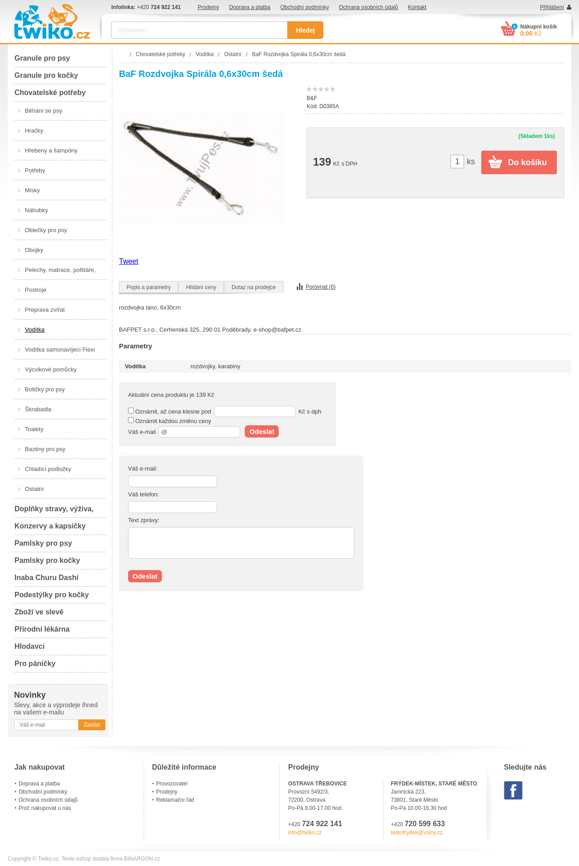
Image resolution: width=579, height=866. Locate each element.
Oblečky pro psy (46, 230)
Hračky (34, 130)
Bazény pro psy (45, 449)
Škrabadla (38, 409)
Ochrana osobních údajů (368, 7)
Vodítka (34, 329)
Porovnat (321, 287)
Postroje (36, 289)
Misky (32, 190)
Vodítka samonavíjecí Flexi (60, 349)
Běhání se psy (43, 110)
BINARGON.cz (142, 859)
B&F (312, 98)
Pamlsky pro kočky (47, 560)
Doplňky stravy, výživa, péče (54, 511)
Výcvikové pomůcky (50, 369)
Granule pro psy (42, 58)
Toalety (34, 429)
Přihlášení (552, 7)
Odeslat (261, 431)
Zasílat (92, 725)
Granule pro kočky (46, 75)
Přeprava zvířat (45, 309)
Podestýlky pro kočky (51, 595)
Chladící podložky (48, 469)
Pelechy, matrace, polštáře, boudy (60, 273)
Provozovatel (171, 783)
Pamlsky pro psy (43, 543)
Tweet (128, 261)
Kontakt (417, 7)
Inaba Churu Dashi (46, 577)
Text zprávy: (143, 520)
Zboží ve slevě (39, 612)
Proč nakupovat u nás (45, 808)
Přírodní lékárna (42, 629)
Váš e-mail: (142, 468)
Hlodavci (29, 646)
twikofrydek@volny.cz (417, 832)
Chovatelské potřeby (49, 92)
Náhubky (36, 210)
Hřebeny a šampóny (51, 150)
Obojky (34, 250)
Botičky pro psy (45, 389)
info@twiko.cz (305, 832)
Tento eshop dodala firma (92, 859)
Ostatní (34, 488)
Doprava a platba (249, 7)
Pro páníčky (35, 663)
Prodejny (208, 7)
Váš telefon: (143, 494)
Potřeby (35, 170)
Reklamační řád (175, 800)
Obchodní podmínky (304, 7)
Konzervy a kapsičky (49, 526)
